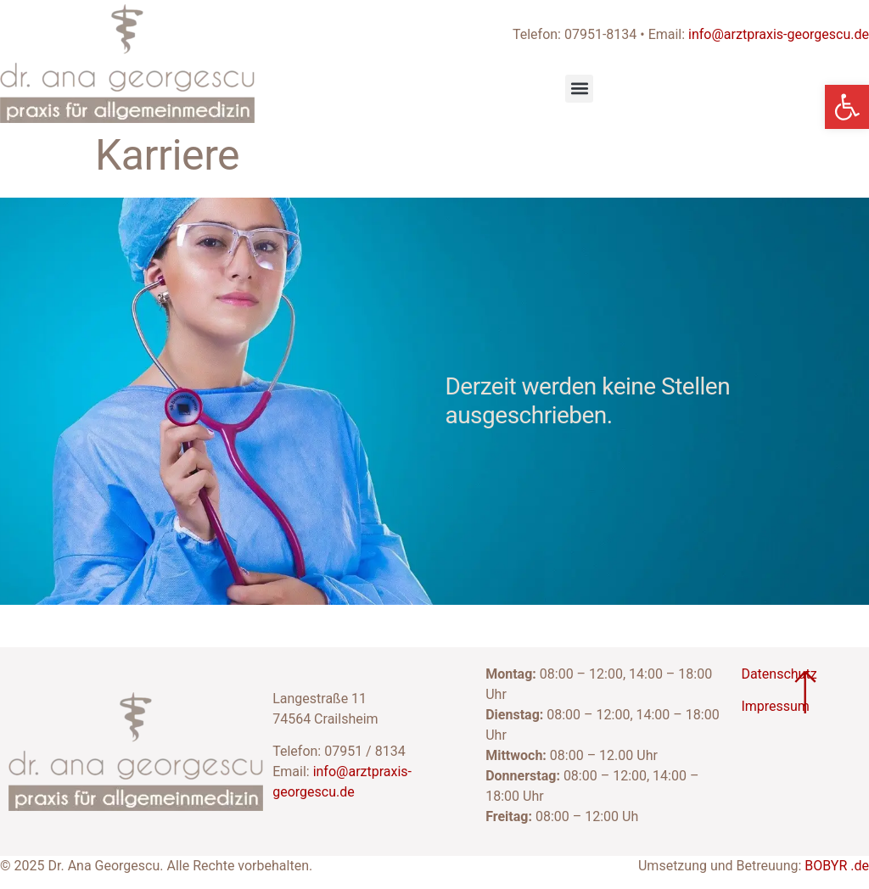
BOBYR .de (837, 866)
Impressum (775, 706)
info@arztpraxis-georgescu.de (778, 34)
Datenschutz (778, 674)
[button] (579, 89)
